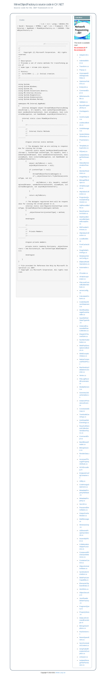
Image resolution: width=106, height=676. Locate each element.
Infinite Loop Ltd (60, 672)
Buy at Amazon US (79, 47)
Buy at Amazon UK (80, 50)
